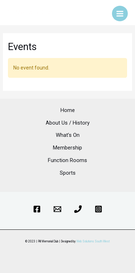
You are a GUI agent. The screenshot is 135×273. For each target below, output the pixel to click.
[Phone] (78, 209)
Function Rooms (67, 160)
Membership (67, 147)
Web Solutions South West (93, 241)
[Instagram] (98, 209)
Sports (68, 173)
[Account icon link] (101, 12)
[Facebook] (37, 209)
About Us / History (68, 123)
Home (67, 110)
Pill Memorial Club (29, 12)
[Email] (57, 209)
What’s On (68, 135)
